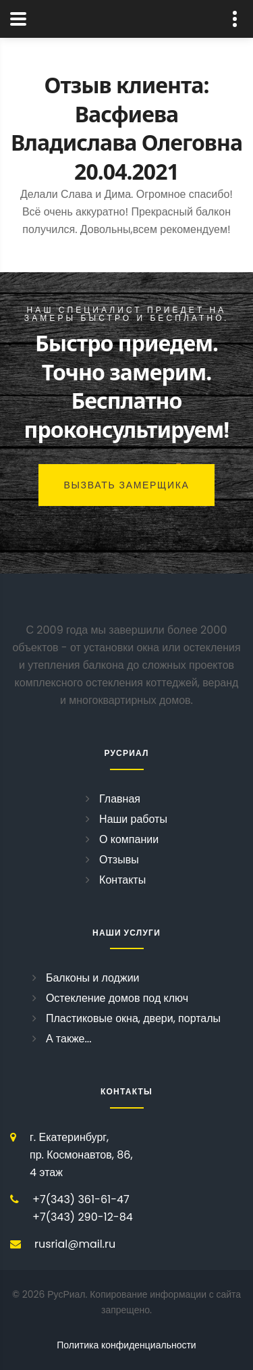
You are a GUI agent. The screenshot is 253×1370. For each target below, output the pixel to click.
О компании (129, 839)
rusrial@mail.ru (74, 1244)
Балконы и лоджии (93, 978)
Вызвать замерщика (126, 485)
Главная (119, 799)
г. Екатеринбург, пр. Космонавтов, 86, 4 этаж (81, 1155)
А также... (69, 1038)
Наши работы (133, 819)
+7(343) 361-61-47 (81, 1199)
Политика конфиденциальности (126, 1345)
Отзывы (119, 859)
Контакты (122, 880)
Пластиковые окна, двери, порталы (133, 1018)
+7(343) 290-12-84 (82, 1217)
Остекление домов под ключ (117, 998)
